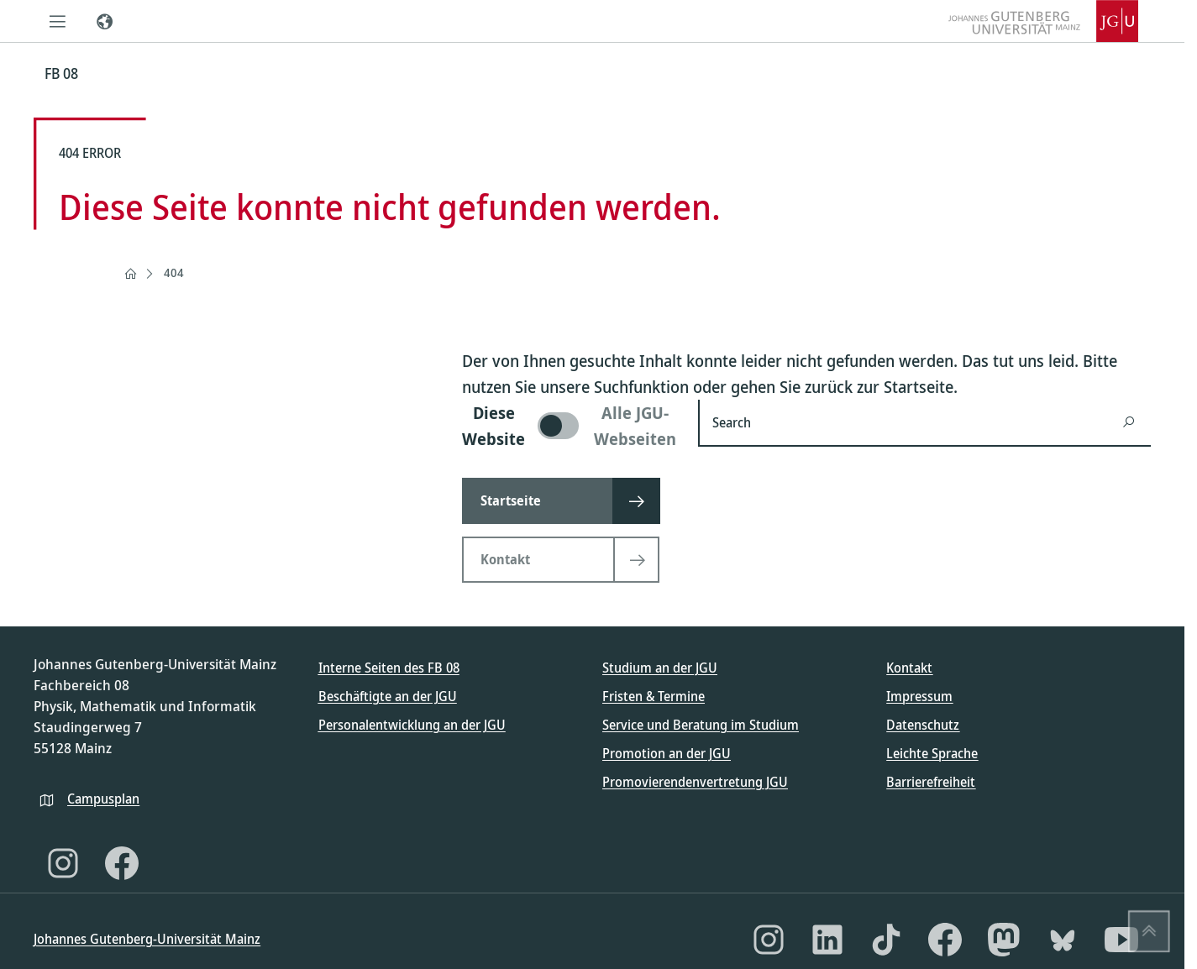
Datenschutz (922, 724)
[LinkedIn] (827, 939)
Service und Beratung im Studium (700, 724)
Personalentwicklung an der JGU (412, 724)
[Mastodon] (1004, 939)
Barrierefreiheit (930, 782)
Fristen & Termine (653, 696)
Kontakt (909, 667)
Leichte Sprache (932, 753)
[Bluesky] (1062, 939)
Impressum (919, 696)
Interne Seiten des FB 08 (388, 667)
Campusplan (103, 798)
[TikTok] (886, 939)
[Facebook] (122, 863)
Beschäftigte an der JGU (387, 696)
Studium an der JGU (659, 667)
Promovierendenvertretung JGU (695, 782)
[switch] (570, 426)
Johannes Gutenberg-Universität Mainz (147, 939)
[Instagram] (63, 863)
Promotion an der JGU (666, 753)
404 (174, 272)
